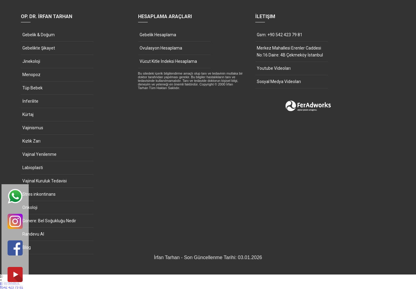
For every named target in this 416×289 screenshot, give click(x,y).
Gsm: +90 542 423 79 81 (279, 34)
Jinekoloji (31, 61)
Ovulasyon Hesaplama (161, 48)
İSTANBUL (208, 285)
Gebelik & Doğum (38, 34)
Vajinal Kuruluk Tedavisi (44, 180)
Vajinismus (32, 127)
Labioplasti (32, 167)
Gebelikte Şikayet (38, 48)
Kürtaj (28, 114)
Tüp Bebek (32, 87)
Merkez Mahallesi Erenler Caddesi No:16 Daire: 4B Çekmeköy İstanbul (290, 51)
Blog (26, 247)
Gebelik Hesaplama (158, 34)
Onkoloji (29, 207)
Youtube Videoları (274, 68)
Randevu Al (33, 234)
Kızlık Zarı (31, 141)
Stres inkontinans (39, 194)
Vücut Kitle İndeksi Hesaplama (168, 61)
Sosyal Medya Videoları (279, 81)
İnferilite (30, 101)
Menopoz (31, 74)
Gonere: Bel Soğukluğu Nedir (49, 220)
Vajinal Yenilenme (39, 154)
